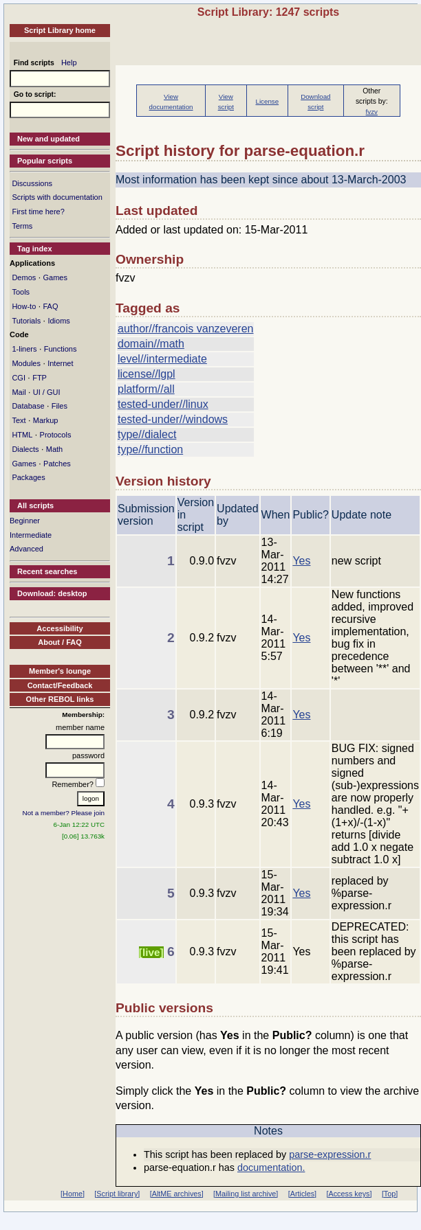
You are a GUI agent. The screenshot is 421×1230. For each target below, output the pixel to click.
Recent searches (47, 571)
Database (28, 406)
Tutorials (26, 321)
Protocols (56, 435)
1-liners (24, 349)
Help (69, 62)
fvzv (372, 111)
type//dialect (147, 434)
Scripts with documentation (57, 197)
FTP (39, 378)
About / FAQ (60, 642)
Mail (18, 392)
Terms (22, 226)
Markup (45, 420)
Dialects (25, 449)
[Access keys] (348, 1193)
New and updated (48, 139)
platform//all (146, 389)
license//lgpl (146, 374)
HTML (22, 435)
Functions (60, 349)
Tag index (34, 248)
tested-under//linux (163, 404)
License (267, 101)
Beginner (25, 520)
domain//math (151, 344)
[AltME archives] (177, 1193)
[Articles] (302, 1193)
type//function (150, 449)
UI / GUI (47, 392)
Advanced (26, 549)
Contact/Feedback (60, 685)
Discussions (32, 183)
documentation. (271, 1167)
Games (55, 277)
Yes (301, 561)
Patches (57, 463)
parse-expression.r (330, 1154)
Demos (24, 277)
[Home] (73, 1193)
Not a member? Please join (64, 813)
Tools (21, 292)
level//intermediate (162, 359)
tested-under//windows (173, 419)
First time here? (38, 211)
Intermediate (31, 535)
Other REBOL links (60, 699)
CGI (18, 378)
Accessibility (59, 628)
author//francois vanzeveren (185, 328)
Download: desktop (52, 593)
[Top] (390, 1193)
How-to (24, 306)
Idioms (58, 321)
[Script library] (117, 1193)
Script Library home (60, 30)
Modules (26, 363)
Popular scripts (44, 161)
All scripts (35, 505)
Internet (60, 363)
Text (18, 420)
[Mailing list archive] (245, 1193)
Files (59, 406)
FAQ (50, 306)
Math (54, 449)
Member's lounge (60, 671)
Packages (28, 477)
